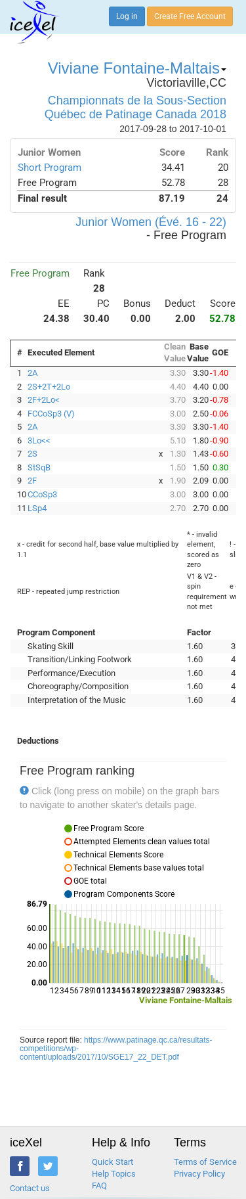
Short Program (49, 167)
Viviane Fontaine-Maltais (137, 68)
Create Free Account (190, 16)
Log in (127, 16)
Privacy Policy (199, 1174)
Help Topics (114, 1174)
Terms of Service (205, 1162)
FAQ (99, 1185)
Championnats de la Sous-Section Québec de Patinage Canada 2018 (135, 107)
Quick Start (112, 1162)
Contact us (30, 1188)
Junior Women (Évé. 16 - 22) (150, 222)
